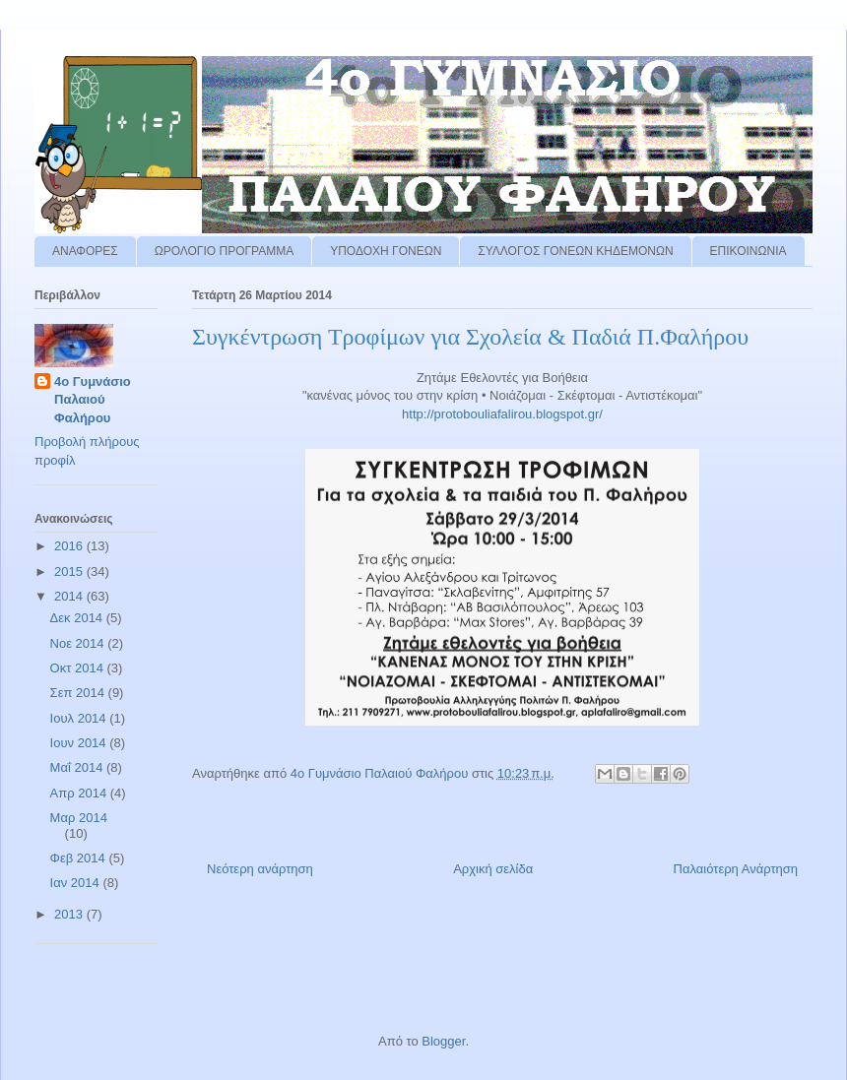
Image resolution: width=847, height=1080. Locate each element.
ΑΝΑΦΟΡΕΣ (85, 251)
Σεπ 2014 (79, 692)
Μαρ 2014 (78, 817)
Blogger (443, 1041)
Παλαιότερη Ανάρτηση (736, 868)
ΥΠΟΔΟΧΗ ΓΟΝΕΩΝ (385, 251)
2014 (70, 596)
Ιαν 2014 (76, 882)
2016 (70, 546)
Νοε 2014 (79, 643)
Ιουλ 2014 (80, 718)
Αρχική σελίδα (493, 868)
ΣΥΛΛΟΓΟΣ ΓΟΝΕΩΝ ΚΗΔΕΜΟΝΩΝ (575, 251)
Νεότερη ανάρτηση (260, 868)
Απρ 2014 (80, 793)
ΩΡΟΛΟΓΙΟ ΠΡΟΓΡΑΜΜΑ (224, 251)
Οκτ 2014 (78, 668)
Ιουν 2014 (80, 742)
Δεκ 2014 (78, 617)
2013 (70, 914)
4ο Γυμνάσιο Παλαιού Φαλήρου (92, 399)
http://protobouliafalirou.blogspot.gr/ (502, 414)
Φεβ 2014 (79, 858)
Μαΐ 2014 (78, 767)
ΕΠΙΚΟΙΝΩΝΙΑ (748, 251)
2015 (70, 571)
